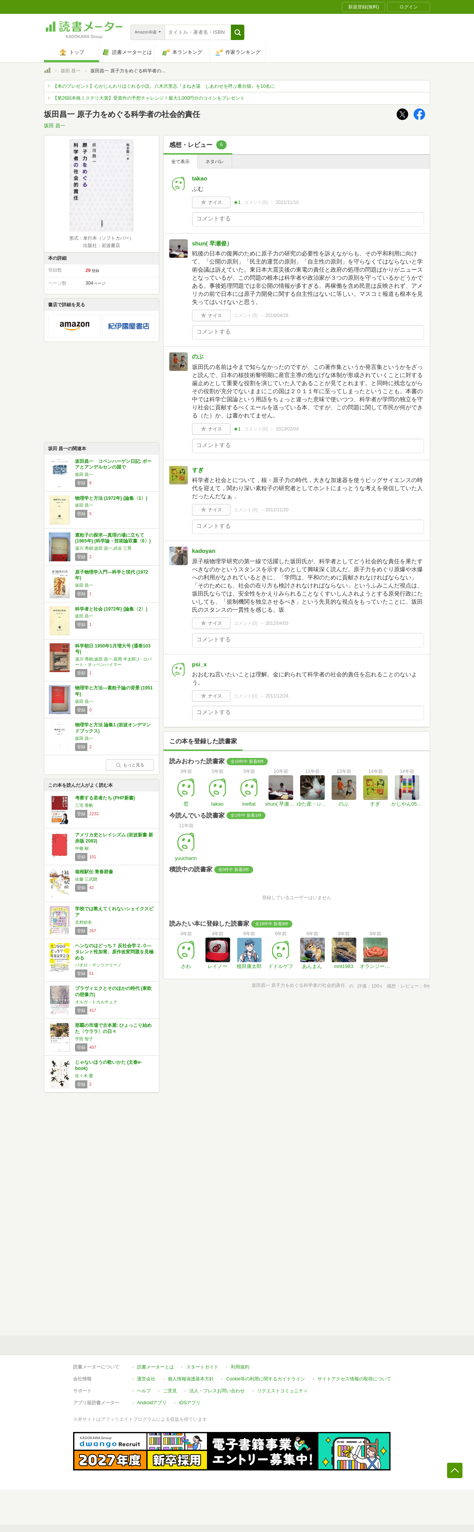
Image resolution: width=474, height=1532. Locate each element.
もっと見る (130, 765)
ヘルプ (144, 1390)
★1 (237, 202)
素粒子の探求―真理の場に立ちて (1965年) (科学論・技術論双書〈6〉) (113, 538)
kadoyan (203, 550)
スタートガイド (202, 1367)
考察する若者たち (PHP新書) (105, 798)
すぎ (198, 470)
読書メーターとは (155, 1367)
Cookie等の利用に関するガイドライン (265, 1379)
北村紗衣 (83, 922)
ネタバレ (214, 161)
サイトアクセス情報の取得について (354, 1379)
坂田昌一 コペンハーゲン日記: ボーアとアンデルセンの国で (113, 464)
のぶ (198, 356)
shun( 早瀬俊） (212, 243)
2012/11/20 (277, 509)
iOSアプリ (189, 1402)
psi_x (199, 664)
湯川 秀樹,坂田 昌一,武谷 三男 (103, 548)
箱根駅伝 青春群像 (94, 871)
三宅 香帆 (84, 805)
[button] (237, 32)
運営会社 (146, 1379)
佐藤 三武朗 (86, 879)
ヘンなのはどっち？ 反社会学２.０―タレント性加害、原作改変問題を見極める (114, 951)
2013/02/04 (287, 429)
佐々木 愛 (84, 1075)
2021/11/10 (287, 202)
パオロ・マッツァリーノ (98, 965)
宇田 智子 (84, 1038)
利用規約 (240, 1367)
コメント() (256, 202)
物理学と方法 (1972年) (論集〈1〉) (111, 498)
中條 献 (82, 848)
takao (199, 178)
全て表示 (180, 161)
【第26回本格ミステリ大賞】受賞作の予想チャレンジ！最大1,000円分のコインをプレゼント (149, 98)
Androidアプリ (152, 1402)
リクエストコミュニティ (282, 1390)
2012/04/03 (277, 623)
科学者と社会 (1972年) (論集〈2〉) (111, 609)
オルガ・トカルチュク (96, 1002)
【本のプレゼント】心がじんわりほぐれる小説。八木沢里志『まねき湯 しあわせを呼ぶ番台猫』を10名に (164, 86)
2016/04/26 (277, 315)
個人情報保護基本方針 (191, 1379)
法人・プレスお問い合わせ (217, 1390)
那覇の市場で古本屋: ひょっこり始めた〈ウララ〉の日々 (113, 1028)
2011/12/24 (277, 696)
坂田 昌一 (70, 70)
